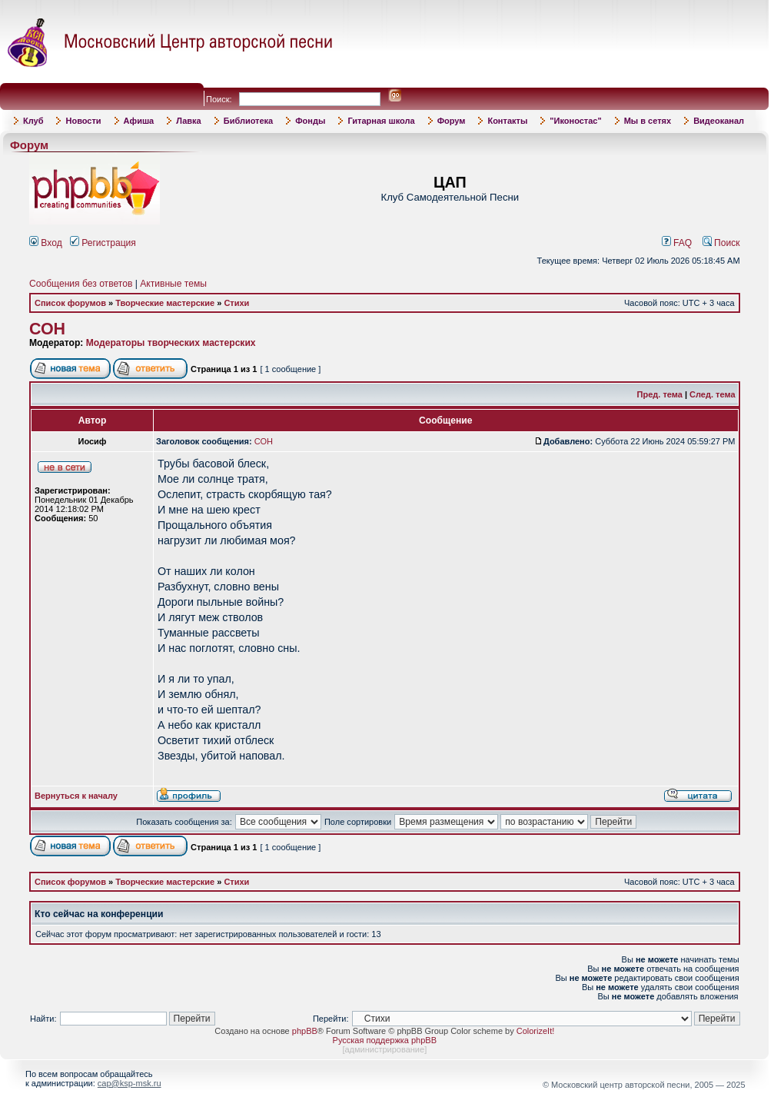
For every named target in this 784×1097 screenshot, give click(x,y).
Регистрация (103, 243)
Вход (45, 243)
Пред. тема (660, 394)
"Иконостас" (575, 120)
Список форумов (70, 302)
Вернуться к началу (76, 795)
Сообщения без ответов (80, 283)
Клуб (33, 120)
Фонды (310, 120)
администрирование (384, 1049)
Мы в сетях (647, 120)
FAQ (677, 243)
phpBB (304, 1031)
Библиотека (249, 120)
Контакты (507, 120)
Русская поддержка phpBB (385, 1040)
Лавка (188, 120)
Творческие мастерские (164, 302)
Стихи (236, 302)
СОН (47, 329)
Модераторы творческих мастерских (171, 342)
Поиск (721, 243)
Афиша (139, 120)
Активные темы (173, 283)
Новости (83, 120)
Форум (451, 120)
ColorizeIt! (536, 1031)
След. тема (712, 394)
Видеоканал (718, 120)
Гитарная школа (380, 120)
